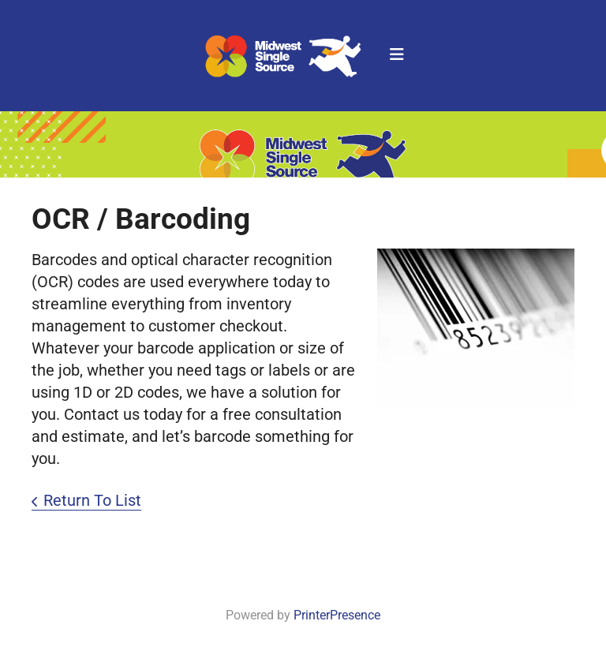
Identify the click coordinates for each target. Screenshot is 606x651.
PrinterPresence (337, 615)
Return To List (92, 500)
